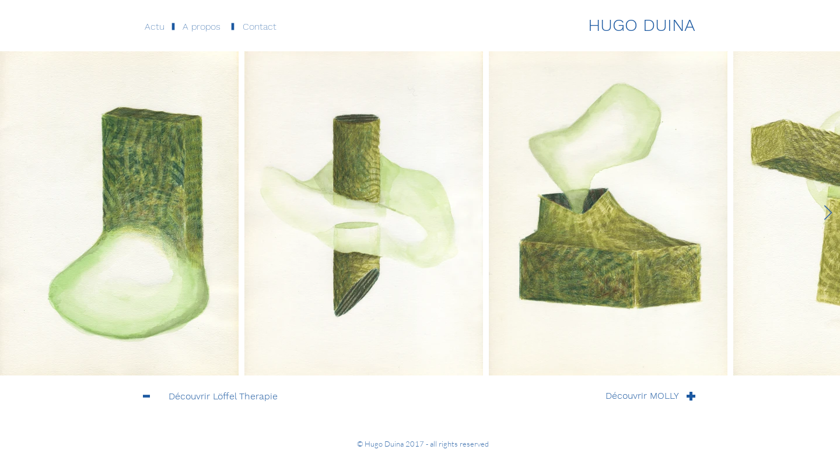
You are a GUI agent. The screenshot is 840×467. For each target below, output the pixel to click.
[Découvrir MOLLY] (642, 396)
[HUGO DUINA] (641, 25)
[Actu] (154, 26)
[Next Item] (827, 213)
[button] (201, 26)
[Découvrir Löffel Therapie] (223, 396)
